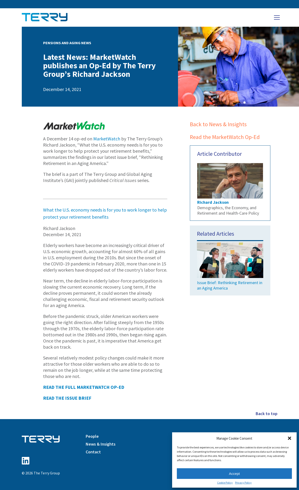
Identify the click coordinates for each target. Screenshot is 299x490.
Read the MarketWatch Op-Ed (225, 137)
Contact (93, 452)
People (92, 436)
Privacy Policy (243, 482)
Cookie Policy (225, 482)
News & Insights (101, 444)
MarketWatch (106, 139)
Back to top (266, 413)
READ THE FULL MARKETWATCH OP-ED (83, 387)
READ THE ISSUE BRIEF (67, 398)
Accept (234, 474)
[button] (289, 438)
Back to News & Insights (218, 124)
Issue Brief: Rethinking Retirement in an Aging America (230, 265)
